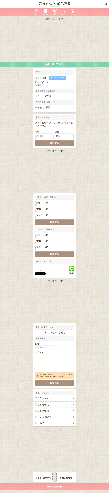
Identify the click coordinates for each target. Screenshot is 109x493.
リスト (40, 270)
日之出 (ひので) (44, 398)
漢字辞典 (45, 12)
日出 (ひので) (43, 411)
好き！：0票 (42, 202)
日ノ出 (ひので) (44, 417)
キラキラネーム (63, 12)
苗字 (37, 132)
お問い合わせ (65, 477)
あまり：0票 (42, 214)
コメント (39, 352)
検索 (106, 4)
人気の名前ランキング (54, 12)
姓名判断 (36, 12)
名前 (57, 132)
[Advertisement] (54, 40)
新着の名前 (72, 12)
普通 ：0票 (42, 208)
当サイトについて (43, 477)
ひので (40, 423)
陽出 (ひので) (43, 404)
